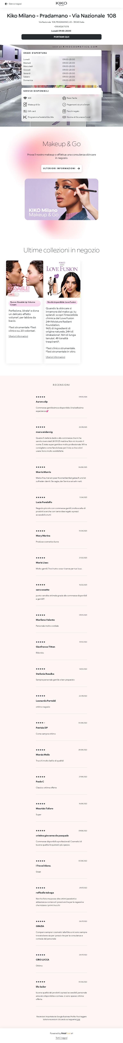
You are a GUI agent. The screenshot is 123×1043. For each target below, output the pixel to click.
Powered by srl (61, 1033)
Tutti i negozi (61, 1038)
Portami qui (61, 36)
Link (78, 1019)
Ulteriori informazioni (61, 168)
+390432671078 (61, 26)
